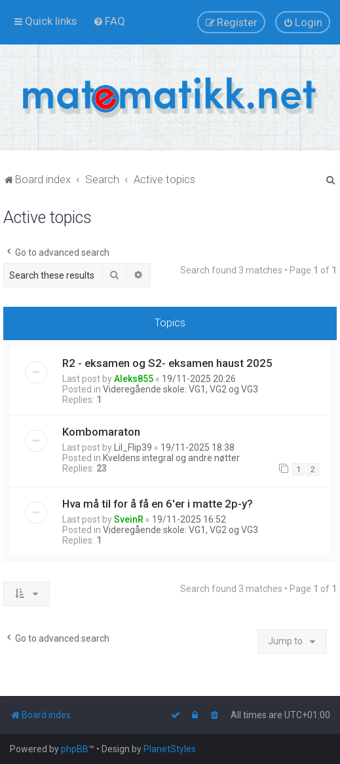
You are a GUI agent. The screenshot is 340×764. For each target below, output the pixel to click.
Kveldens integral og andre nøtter (171, 458)
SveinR (128, 519)
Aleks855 (133, 378)
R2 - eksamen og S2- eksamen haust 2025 (167, 363)
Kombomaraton (101, 431)
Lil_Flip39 (133, 447)
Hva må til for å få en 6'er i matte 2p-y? (157, 503)
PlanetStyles (169, 749)
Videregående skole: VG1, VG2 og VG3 (180, 389)
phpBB (74, 749)
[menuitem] (109, 21)
